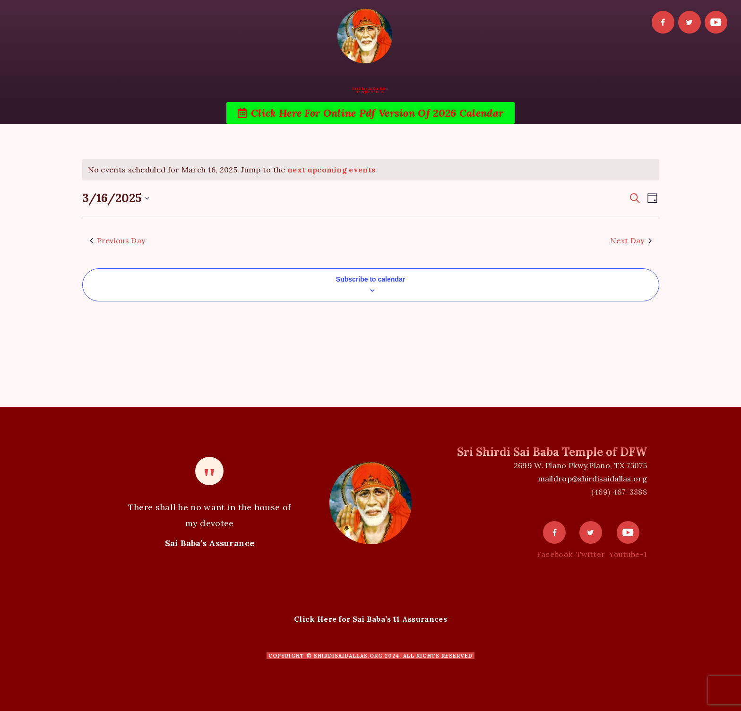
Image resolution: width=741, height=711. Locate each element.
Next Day (630, 240)
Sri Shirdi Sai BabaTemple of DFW (370, 90)
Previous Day (118, 240)
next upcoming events (331, 169)
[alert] (370, 169)
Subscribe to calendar (370, 279)
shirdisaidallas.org (348, 655)
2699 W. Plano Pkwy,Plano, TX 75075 (580, 465)
